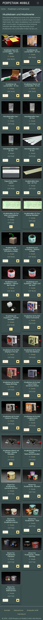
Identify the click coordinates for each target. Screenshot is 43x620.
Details (11, 56)
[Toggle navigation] (37, 3)
